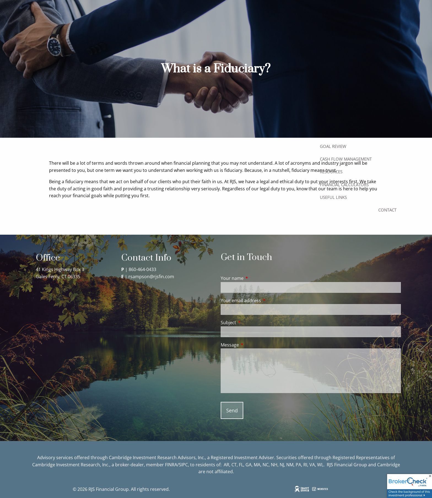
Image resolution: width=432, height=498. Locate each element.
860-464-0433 (142, 269)
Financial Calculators (344, 184)
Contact (387, 210)
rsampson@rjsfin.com (151, 277)
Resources (331, 171)
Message (252, 345)
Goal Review (333, 146)
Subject (250, 323)
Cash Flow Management (346, 159)
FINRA (171, 465)
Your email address (263, 300)
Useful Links (333, 197)
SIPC (183, 465)
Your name (254, 278)
